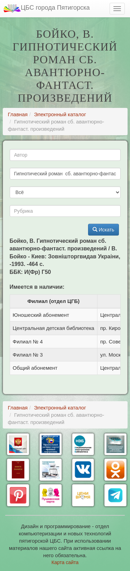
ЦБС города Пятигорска (46, 8)
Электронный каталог (60, 114)
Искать (103, 229)
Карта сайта (65, 562)
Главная (18, 114)
